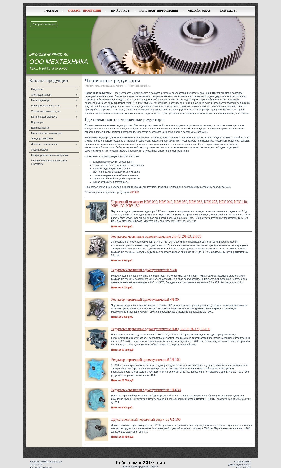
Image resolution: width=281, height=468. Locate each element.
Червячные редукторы (139, 86)
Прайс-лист (120, 10)
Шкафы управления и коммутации (49, 155)
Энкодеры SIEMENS (42, 138)
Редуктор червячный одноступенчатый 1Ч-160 (146, 360)
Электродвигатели (41, 94)
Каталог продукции (84, 10)
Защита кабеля (39, 149)
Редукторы (37, 89)
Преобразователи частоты (45, 105)
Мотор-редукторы (40, 100)
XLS (136, 192)
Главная (51, 10)
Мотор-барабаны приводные (46, 133)
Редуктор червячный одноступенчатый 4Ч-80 (145, 299)
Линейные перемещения (44, 144)
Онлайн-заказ (199, 10)
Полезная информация (158, 10)
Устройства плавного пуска (46, 111)
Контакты (228, 10)
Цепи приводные (40, 127)
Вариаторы (37, 122)
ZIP (132, 192)
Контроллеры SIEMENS (44, 116)
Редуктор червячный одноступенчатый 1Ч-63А (146, 390)
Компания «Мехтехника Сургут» (46, 461)
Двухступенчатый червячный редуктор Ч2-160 (146, 419)
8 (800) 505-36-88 (53, 68)
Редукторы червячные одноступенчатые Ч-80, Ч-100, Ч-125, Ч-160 (160, 329)
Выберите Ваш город (43, 24)
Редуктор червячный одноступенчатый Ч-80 (144, 270)
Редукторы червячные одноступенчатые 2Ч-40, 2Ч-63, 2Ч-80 (156, 236)
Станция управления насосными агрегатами (49, 162)
